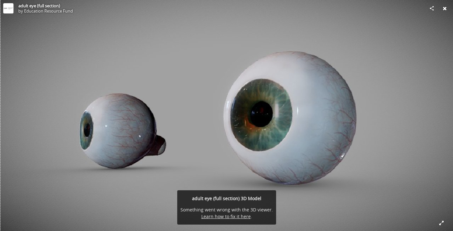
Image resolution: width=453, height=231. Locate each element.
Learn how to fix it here (226, 216)
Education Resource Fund (48, 11)
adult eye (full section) (39, 6)
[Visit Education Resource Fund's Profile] (8, 8)
